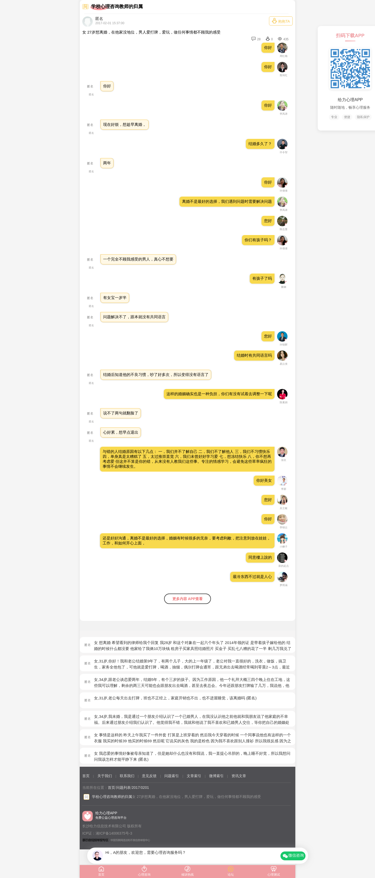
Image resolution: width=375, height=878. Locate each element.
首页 (86, 776)
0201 (145, 787)
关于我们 (104, 776)
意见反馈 (149, 776)
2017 (136, 787)
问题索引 (171, 776)
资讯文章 (239, 776)
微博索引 (216, 776)
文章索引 (194, 776)
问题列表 (123, 787)
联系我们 (127, 776)
